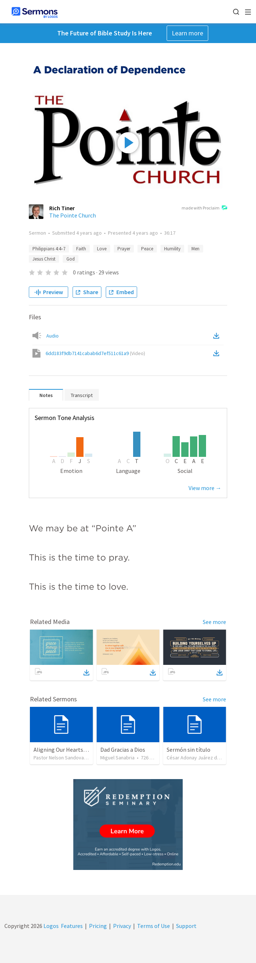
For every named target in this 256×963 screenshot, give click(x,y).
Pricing (98, 925)
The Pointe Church (72, 215)
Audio (52, 335)
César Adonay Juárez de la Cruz (201, 757)
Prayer (123, 249)
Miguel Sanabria (117, 757)
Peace (147, 249)
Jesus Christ (43, 259)
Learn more (187, 33)
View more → (205, 488)
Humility (172, 249)
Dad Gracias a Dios (122, 749)
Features (72, 925)
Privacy (122, 925)
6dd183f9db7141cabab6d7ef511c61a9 (95, 353)
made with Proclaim (204, 208)
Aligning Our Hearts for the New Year (79, 749)
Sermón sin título (188, 749)
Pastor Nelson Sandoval (59, 757)
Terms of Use (153, 925)
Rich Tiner (62, 208)
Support (186, 925)
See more (214, 621)
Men (195, 249)
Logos (50, 925)
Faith (81, 249)
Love (101, 249)
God (70, 259)
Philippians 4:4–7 (48, 249)
